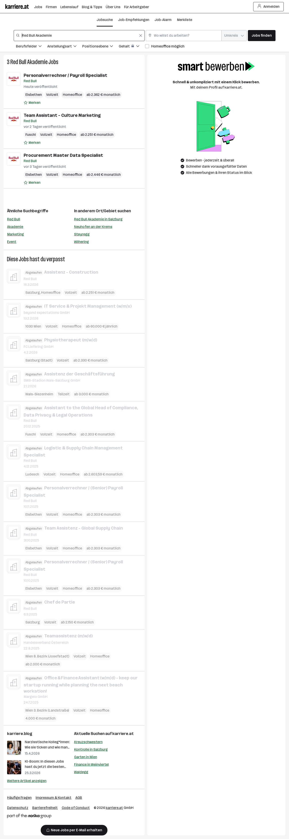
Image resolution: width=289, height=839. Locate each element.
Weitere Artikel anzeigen (26, 781)
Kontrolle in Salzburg (91, 749)
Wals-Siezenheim (39, 394)
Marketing (15, 234)
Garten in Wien (85, 757)
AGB (78, 797)
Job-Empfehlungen (133, 20)
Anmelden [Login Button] (268, 6)
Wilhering (81, 242)
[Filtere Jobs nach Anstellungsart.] (64, 47)
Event (11, 242)
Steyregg (82, 234)
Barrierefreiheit (45, 808)
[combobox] (79, 35)
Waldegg (81, 772)
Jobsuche (105, 20)
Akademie (15, 227)
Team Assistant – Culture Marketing (62, 115)
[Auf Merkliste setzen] (32, 102)
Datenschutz (17, 808)
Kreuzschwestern (88, 742)
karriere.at (123, 733)
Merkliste (184, 20)
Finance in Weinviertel (91, 764)
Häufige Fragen (19, 797)
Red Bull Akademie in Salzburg (98, 219)
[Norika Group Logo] (29, 817)
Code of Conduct (76, 808)
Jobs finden (262, 35)
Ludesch (32, 474)
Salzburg (32, 292)
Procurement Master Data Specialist (63, 155)
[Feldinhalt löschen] (141, 35)
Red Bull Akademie (29, 62)
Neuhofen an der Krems (93, 227)
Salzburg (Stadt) (38, 360)
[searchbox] (79, 35)
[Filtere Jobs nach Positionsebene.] (100, 47)
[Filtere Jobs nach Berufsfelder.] (31, 47)
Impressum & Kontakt (53, 797)
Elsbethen (33, 95)
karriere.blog (19, 733)
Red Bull (13, 219)
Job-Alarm (163, 20)
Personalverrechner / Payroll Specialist (65, 75)
